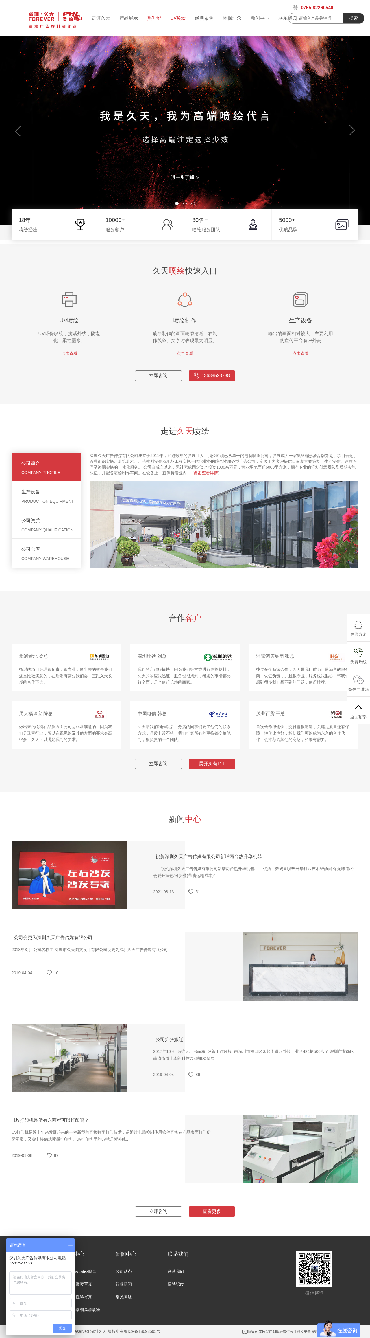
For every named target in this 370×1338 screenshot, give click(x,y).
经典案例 (204, 18)
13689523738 (212, 393)
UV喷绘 (178, 18)
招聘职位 (176, 1284)
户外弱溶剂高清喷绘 (82, 1309)
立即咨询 (158, 393)
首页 (77, 18)
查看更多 (212, 1229)
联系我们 (287, 18)
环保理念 (232, 18)
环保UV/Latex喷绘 (80, 1271)
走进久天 (101, 18)
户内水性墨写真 (78, 1297)
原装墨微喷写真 (78, 1284)
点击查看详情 (206, 491)
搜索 (353, 18)
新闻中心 (260, 18)
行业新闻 (124, 1284)
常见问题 (124, 1297)
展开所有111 (212, 781)
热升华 (154, 18)
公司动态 (124, 1271)
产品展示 (128, 18)
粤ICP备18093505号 (142, 1331)
